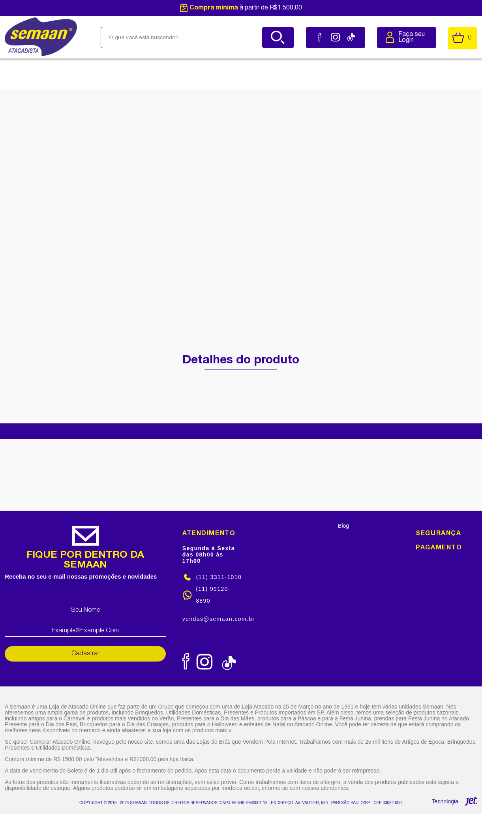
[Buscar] (278, 37)
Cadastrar (85, 653)
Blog (343, 526)
